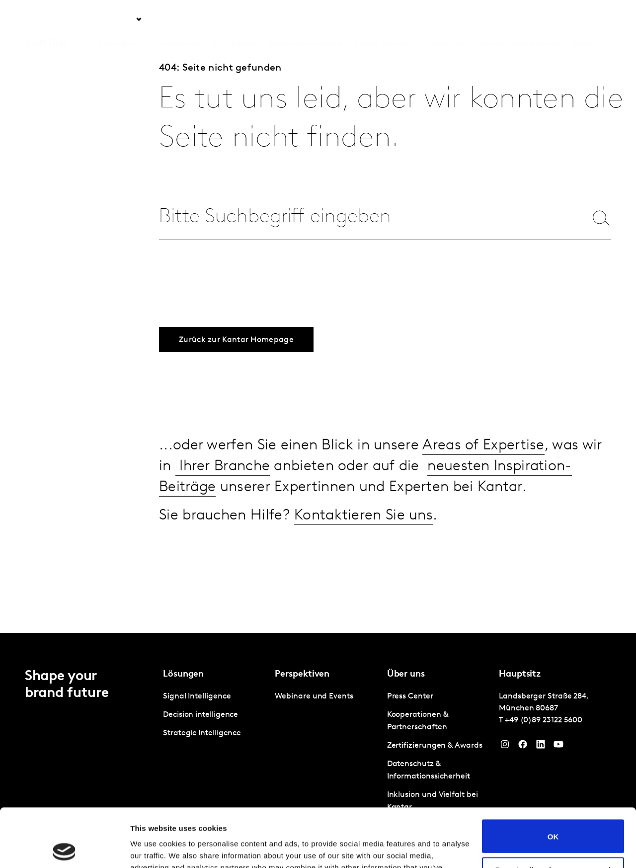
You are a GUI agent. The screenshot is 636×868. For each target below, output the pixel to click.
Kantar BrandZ (381, 19)
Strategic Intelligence (202, 733)
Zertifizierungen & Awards (434, 746)
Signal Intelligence (197, 696)
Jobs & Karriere (538, 19)
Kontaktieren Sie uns (363, 530)
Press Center (410, 696)
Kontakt (488, 19)
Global (585, 19)
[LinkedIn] (541, 746)
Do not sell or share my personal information (553, 815)
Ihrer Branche (222, 481)
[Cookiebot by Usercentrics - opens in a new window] (64, 848)
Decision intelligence (200, 715)
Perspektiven (176, 19)
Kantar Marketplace (305, 19)
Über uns (449, 19)
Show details (153, 848)
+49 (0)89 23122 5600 (543, 720)
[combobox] (366, 217)
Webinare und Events (314, 696)
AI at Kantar (234, 19)
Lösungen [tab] (117, 19)
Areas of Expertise (483, 460)
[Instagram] (505, 746)
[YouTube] (558, 746)
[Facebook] (523, 746)
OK (553, 778)
